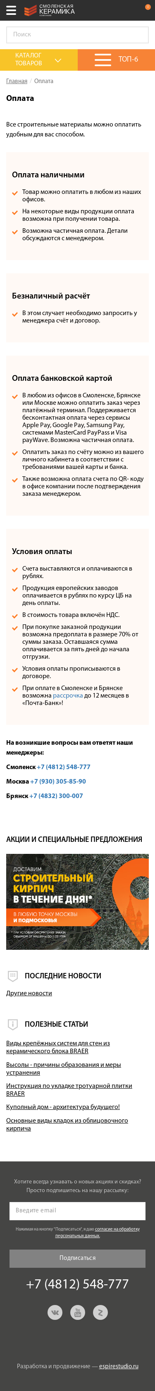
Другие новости (29, 993)
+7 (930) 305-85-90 (58, 782)
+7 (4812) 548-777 (127, 10)
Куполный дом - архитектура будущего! (63, 1107)
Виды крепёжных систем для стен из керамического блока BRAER (58, 1047)
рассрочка (68, 696)
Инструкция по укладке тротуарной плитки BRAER (69, 1090)
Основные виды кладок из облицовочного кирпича (67, 1125)
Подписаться (77, 1258)
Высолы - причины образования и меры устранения (63, 1069)
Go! (138, 35)
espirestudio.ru (118, 1367)
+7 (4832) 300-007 (56, 796)
